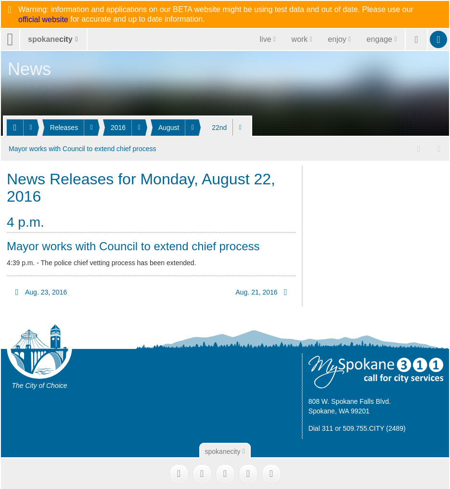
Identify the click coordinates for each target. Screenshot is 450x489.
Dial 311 (321, 427)
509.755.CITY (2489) (374, 427)
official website (43, 20)
